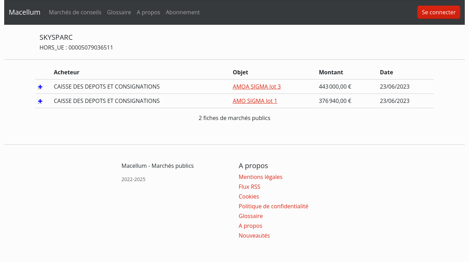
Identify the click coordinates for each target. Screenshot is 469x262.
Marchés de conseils (75, 12)
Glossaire (119, 12)
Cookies (249, 196)
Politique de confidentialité (273, 206)
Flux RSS (249, 186)
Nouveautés (254, 235)
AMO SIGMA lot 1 (255, 101)
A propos (148, 12)
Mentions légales (260, 177)
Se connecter (439, 12)
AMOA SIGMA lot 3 (257, 86)
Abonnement (183, 12)
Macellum (25, 12)
